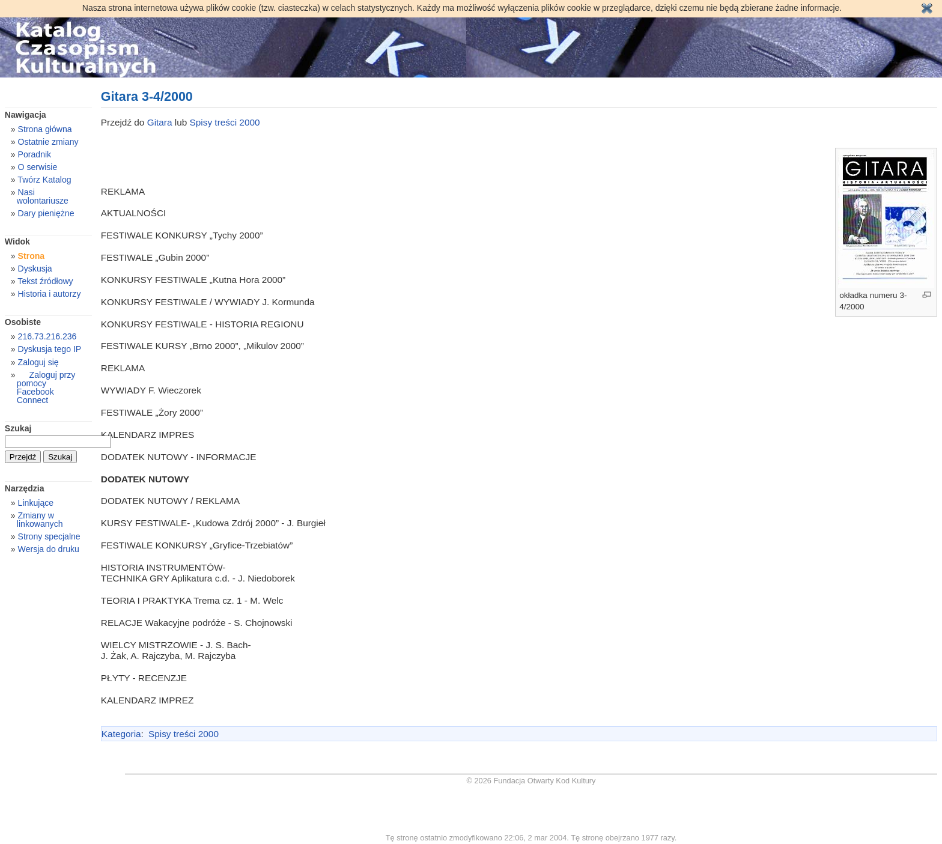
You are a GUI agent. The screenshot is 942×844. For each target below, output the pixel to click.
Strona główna (45, 129)
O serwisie (38, 167)
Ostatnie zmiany (48, 142)
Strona (31, 256)
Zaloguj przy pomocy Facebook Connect (46, 387)
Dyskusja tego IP (50, 349)
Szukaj (18, 428)
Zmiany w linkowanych (40, 520)
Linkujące (35, 503)
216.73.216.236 (47, 336)
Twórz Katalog (44, 179)
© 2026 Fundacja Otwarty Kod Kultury (531, 780)
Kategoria (121, 734)
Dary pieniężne (46, 213)
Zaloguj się (38, 362)
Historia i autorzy (49, 294)
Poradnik (35, 154)
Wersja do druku (48, 549)
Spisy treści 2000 (225, 122)
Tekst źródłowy (45, 281)
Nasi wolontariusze (42, 196)
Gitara (161, 122)
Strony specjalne (49, 536)
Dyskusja (35, 268)
